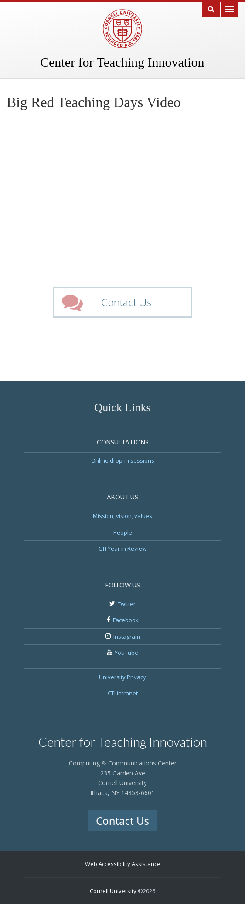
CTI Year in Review (122, 548)
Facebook (126, 620)
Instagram (126, 636)
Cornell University (113, 891)
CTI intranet (123, 693)
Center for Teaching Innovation (122, 62)
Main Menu (229, 8)
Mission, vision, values (122, 516)
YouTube (126, 653)
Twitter (127, 604)
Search (211, 8)
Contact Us (126, 302)
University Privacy (122, 677)
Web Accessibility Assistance (122, 864)
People (122, 532)
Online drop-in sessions (122, 460)
